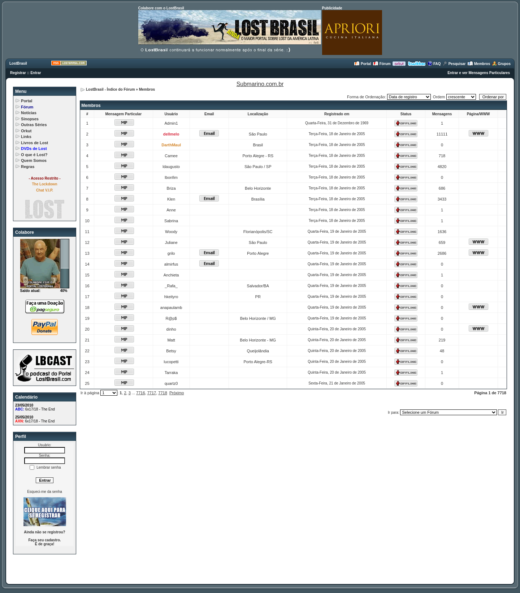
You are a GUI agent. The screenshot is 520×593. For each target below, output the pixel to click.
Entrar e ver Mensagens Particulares (478, 73)
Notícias (28, 113)
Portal (362, 64)
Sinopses (30, 119)
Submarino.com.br (260, 84)
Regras (27, 166)
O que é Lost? (34, 154)
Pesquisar (454, 64)
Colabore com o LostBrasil (161, 8)
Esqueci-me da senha (44, 492)
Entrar (35, 73)
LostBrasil (18, 63)
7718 (162, 393)
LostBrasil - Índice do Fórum (110, 89)
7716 (140, 393)
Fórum (382, 64)
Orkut (26, 131)
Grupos (501, 64)
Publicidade (332, 8)
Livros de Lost (34, 143)
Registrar (18, 73)
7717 (151, 393)
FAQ (434, 64)
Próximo (176, 393)
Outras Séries (34, 125)
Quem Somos (34, 160)
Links (26, 136)
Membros (478, 64)
